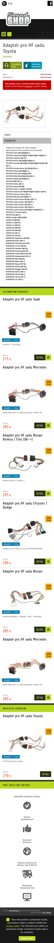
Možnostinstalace (36, 65)
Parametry (10, 140)
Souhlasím (27, 938)
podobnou (28, 86)
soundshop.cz (14, 911)
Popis (7, 135)
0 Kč (10, 3)
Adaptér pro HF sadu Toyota (23, 716)
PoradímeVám (16, 65)
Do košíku (48, 358)
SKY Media (46, 913)
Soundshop (7, 57)
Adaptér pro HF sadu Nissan (22, 571)
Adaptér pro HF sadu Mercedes (25, 367)
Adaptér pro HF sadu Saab (21, 299)
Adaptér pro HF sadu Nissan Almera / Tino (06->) (22, 437)
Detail (39, 357)
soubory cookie (13, 926)
